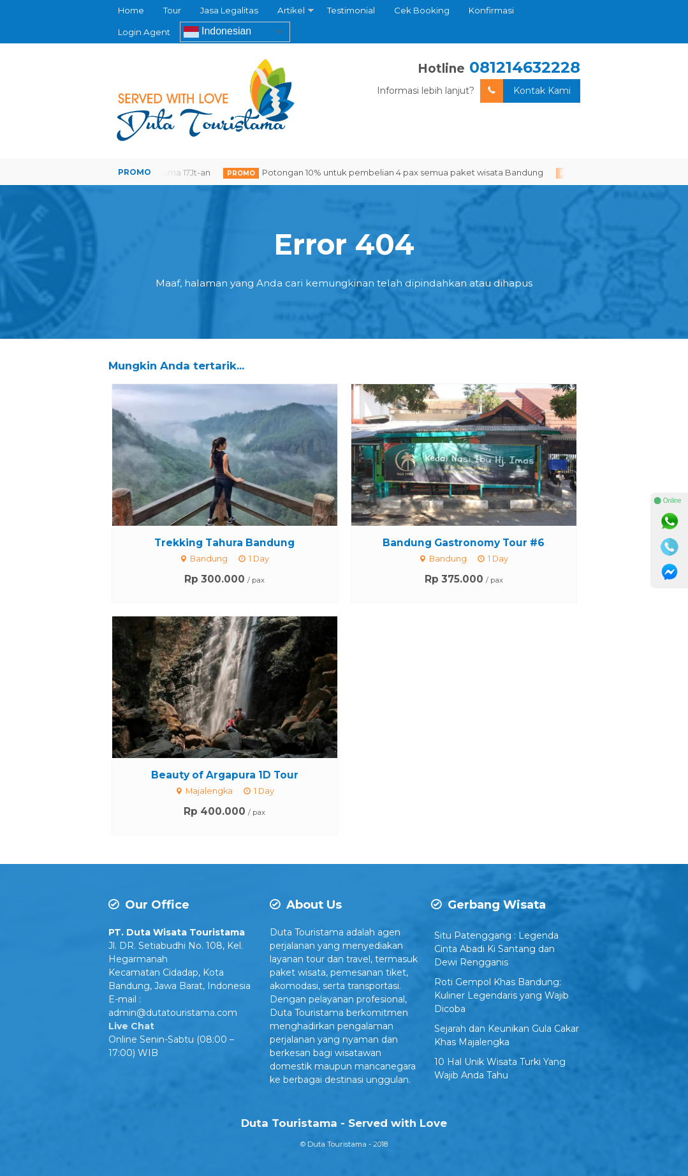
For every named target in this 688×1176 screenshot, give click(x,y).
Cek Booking (422, 10)
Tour (172, 10)
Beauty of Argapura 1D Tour (224, 775)
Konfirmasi (491, 10)
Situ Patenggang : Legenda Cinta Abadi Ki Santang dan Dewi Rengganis (496, 949)
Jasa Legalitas (229, 10)
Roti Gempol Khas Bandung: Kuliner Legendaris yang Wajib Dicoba (501, 995)
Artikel (291, 10)
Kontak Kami (525, 91)
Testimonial (351, 10)
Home (131, 10)
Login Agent (144, 32)
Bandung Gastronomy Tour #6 (464, 543)
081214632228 (524, 67)
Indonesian (218, 32)
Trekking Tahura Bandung (224, 543)
